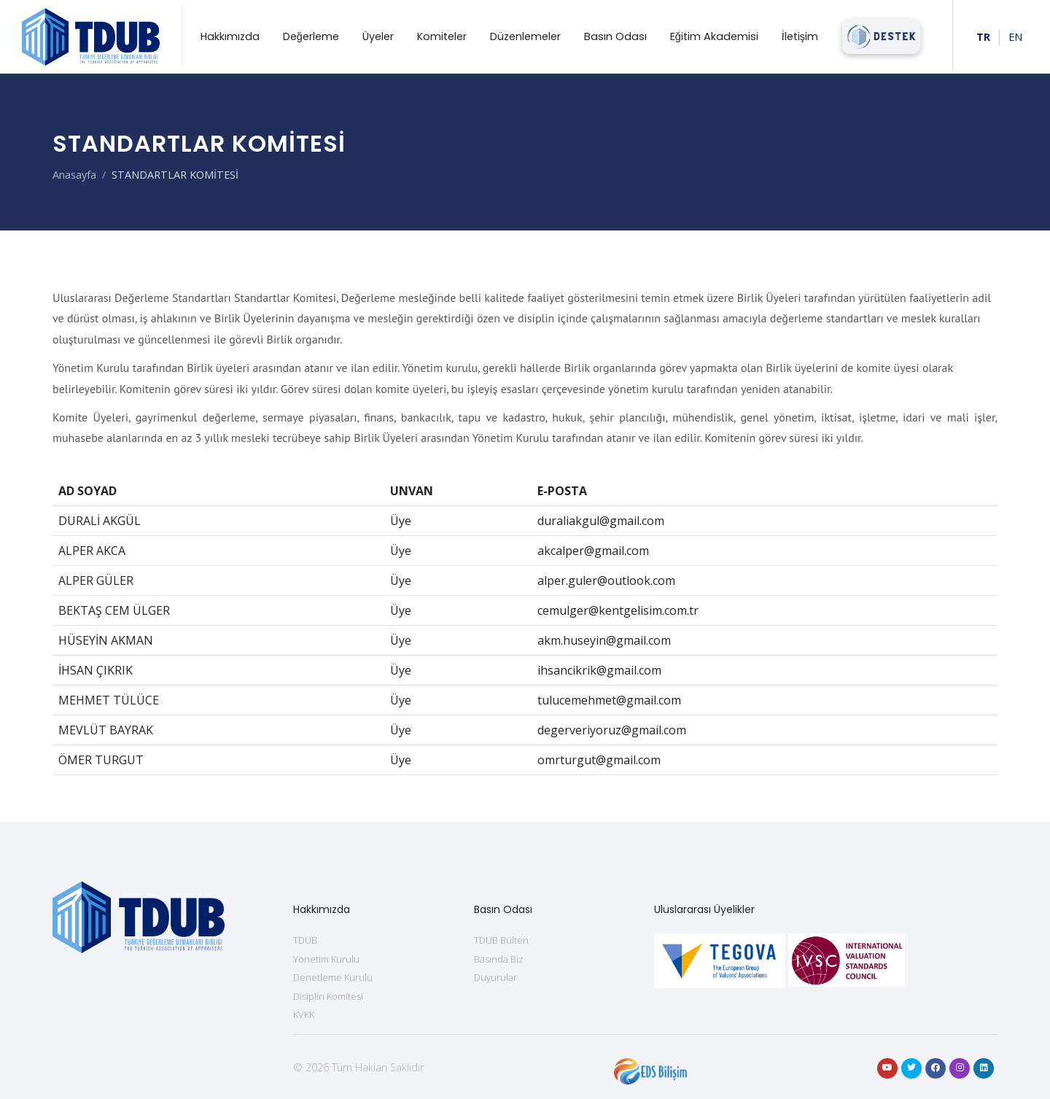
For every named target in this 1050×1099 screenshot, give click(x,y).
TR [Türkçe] (983, 37)
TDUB (305, 940)
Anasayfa (74, 175)
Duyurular (495, 977)
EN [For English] (1015, 37)
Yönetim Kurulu (326, 959)
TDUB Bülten (501, 940)
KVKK (303, 1014)
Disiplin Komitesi (328, 996)
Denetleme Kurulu (333, 977)
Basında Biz (499, 959)
